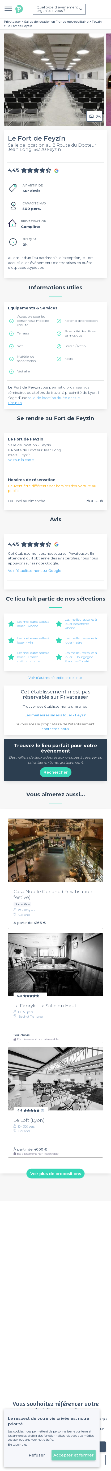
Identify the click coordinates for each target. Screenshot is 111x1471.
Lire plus (15, 403)
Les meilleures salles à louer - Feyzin (55, 715)
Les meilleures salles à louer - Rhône (33, 624)
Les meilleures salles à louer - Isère (81, 640)
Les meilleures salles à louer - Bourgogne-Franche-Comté (81, 657)
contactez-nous (55, 729)
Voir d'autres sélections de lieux (55, 677)
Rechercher (56, 772)
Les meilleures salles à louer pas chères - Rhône (81, 623)
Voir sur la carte (21, 460)
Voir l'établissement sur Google (34, 570)
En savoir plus (17, 1444)
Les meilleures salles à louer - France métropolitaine (33, 657)
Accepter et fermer (73, 1455)
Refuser (37, 1455)
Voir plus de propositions (55, 1173)
